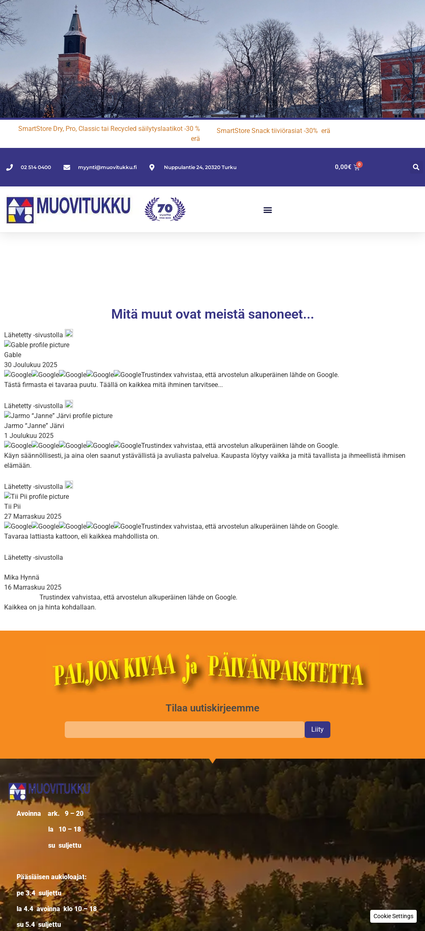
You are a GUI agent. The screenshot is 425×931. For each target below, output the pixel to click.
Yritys (25, 774)
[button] (416, 167)
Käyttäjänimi (231, 772)
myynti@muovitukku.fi (88, 705)
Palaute (28, 817)
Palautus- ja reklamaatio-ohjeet (64, 828)
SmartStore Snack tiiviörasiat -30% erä (273, 131)
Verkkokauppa (39, 784)
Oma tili (28, 838)
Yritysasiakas (37, 795)
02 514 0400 (50, 695)
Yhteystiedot (35, 806)
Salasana (226, 801)
